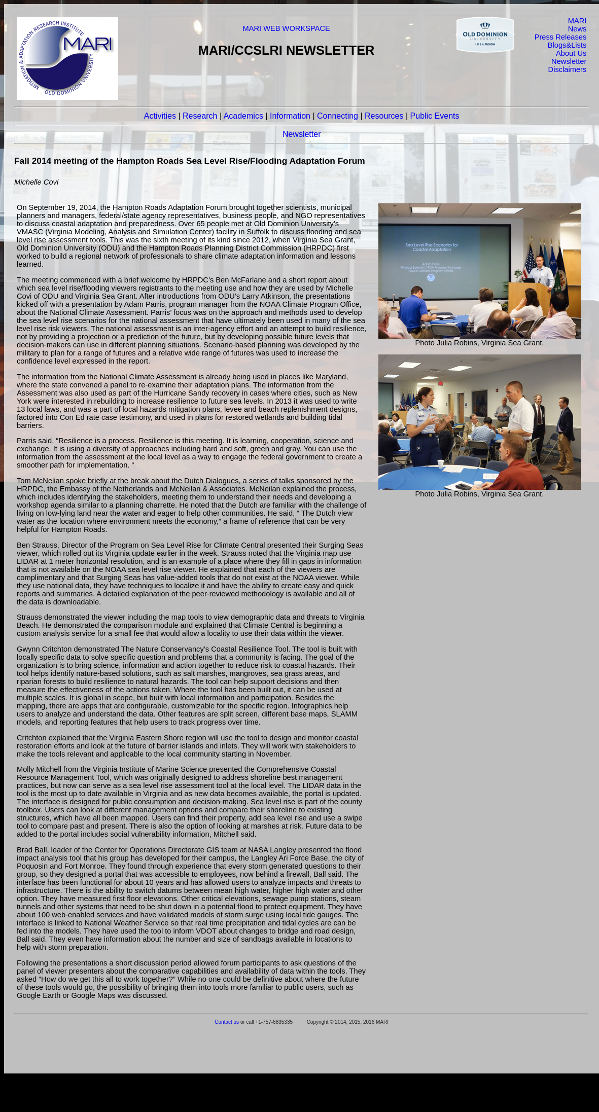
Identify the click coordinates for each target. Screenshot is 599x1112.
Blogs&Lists (567, 45)
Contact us (227, 1022)
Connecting (337, 116)
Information (290, 116)
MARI (577, 21)
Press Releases (561, 37)
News (577, 29)
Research (200, 116)
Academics (243, 116)
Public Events (435, 116)
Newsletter (568, 61)
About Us (571, 53)
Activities (160, 116)
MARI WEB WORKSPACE (286, 28)
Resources (384, 116)
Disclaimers (567, 69)
